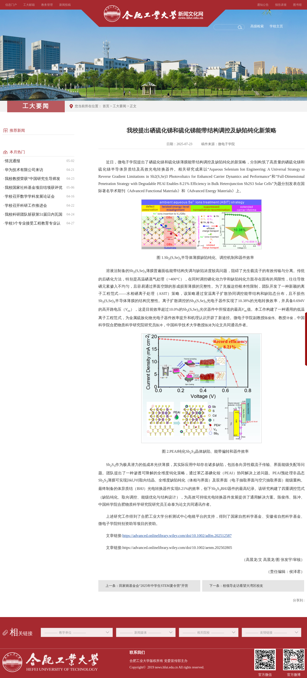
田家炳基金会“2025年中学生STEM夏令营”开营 (153, 586)
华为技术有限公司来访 (24, 170)
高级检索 (257, 26)
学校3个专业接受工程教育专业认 (32, 223)
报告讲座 (281, 4)
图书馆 (297, 4)
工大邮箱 (29, 4)
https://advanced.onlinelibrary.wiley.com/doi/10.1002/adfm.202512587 (176, 536)
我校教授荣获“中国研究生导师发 (32, 179)
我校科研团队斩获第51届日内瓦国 (33, 214)
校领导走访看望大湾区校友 (243, 586)
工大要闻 (119, 106)
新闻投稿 (65, 4)
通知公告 (263, 4)
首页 (106, 106)
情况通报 (12, 161)
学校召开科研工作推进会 (26, 205)
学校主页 (276, 26)
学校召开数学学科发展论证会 (30, 196)
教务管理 (47, 4)
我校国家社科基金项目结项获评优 (33, 187)
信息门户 (11, 4)
